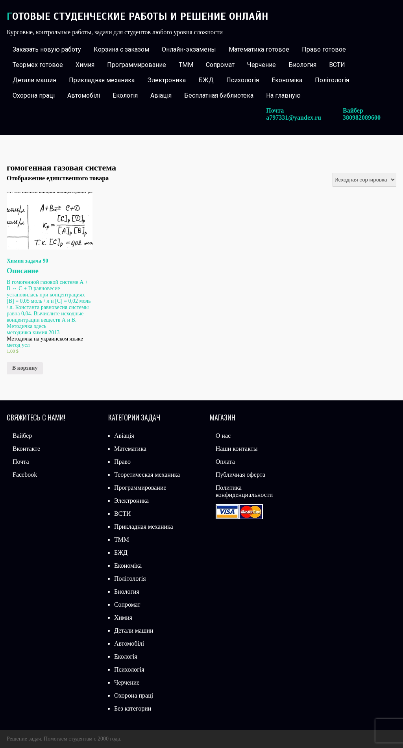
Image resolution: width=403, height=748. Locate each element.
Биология (302, 65)
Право (122, 461)
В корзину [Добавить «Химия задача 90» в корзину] (24, 368)
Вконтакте (26, 448)
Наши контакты (237, 448)
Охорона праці (34, 95)
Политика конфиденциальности (244, 491)
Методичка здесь (26, 326)
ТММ (186, 65)
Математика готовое (259, 49)
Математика (130, 448)
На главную (283, 95)
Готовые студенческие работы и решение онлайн (137, 16)
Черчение (261, 65)
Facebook (25, 474)
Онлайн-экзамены (189, 49)
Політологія (332, 80)
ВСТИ (337, 65)
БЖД (206, 80)
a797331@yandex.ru (293, 117)
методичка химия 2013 (33, 332)
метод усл (18, 345)
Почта (21, 461)
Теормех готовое (38, 65)
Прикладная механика (102, 80)
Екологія (125, 95)
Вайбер (22, 435)
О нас (223, 435)
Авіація (161, 95)
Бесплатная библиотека (218, 95)
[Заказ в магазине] (364, 180)
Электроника (166, 80)
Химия (85, 65)
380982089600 (362, 117)
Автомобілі (83, 95)
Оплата (225, 461)
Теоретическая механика (147, 474)
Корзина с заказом (121, 49)
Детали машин (34, 80)
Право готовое (324, 49)
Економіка (287, 80)
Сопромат (220, 65)
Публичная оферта (240, 474)
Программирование (136, 65)
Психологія (242, 80)
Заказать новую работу (47, 49)
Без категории (132, 708)
